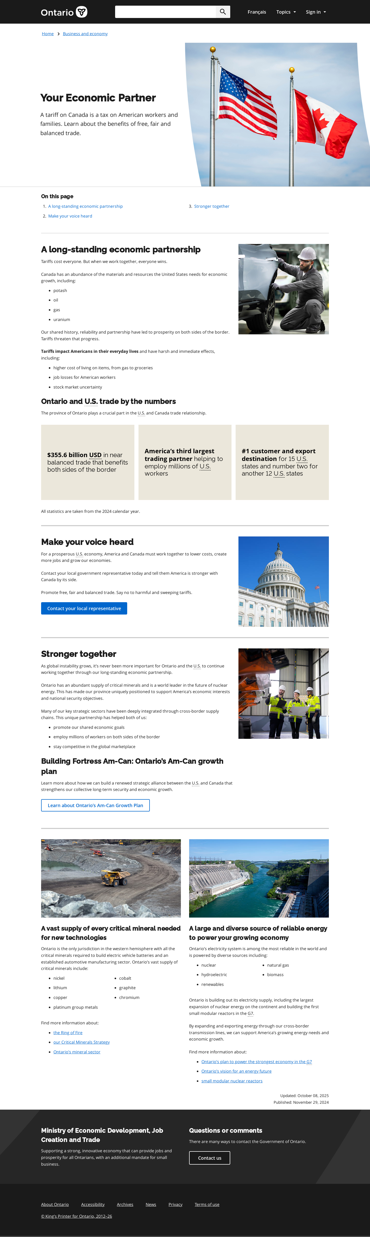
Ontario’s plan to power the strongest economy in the (256, 1062)
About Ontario (55, 1204)
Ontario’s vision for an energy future (236, 1071)
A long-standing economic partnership (85, 206)
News (151, 1204)
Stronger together (211, 206)
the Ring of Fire (67, 1032)
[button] (223, 12)
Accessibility (93, 1204)
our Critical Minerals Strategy (81, 1042)
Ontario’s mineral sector (76, 1052)
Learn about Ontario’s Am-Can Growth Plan (95, 805)
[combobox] (172, 12)
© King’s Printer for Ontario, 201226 (76, 1216)
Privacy (175, 1204)
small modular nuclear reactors (232, 1081)
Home (48, 33)
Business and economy (85, 33)
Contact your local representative (84, 608)
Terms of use (207, 1204)
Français (257, 12)
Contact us (209, 1158)
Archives (125, 1204)
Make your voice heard (70, 216)
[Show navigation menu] (286, 12)
